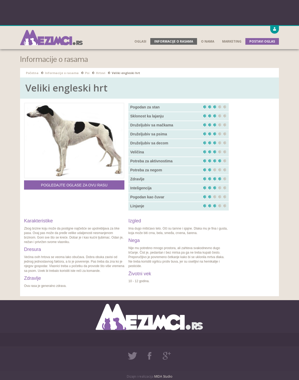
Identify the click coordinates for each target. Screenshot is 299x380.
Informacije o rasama (173, 41)
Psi (87, 73)
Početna (32, 73)
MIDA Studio (163, 376)
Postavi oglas (262, 41)
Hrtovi (100, 73)
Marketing (231, 41)
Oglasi (140, 41)
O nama (207, 41)
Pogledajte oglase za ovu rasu (74, 185)
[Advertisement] (149, 12)
